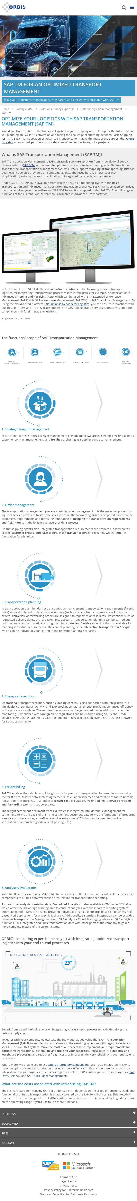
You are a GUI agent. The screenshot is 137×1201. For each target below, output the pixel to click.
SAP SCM (29, 165)
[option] (68, 60)
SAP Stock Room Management (46, 1076)
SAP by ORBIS (25, 109)
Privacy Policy (68, 1185)
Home (6, 109)
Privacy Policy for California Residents (68, 1190)
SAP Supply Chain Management (102, 109)
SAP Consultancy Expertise (57, 109)
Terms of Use (68, 1177)
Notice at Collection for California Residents (68, 1194)
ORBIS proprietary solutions (66, 1064)
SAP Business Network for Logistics (66, 304)
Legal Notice (68, 1181)
